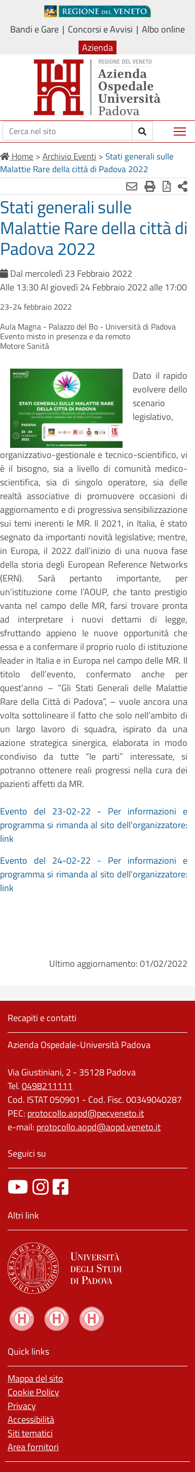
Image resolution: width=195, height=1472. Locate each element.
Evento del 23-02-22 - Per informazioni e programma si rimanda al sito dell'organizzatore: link (93, 824)
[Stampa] (149, 186)
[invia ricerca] (142, 131)
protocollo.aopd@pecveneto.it (85, 1113)
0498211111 (47, 1086)
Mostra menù (180, 127)
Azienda (97, 47)
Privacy (22, 1406)
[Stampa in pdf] (167, 186)
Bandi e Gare (34, 29)
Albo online (163, 29)
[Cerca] (67, 131)
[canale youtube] (18, 1187)
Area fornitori (33, 1447)
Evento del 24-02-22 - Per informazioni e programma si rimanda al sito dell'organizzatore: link (93, 874)
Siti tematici (30, 1433)
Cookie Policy (33, 1392)
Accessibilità (31, 1419)
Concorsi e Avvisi (100, 29)
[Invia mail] (131, 186)
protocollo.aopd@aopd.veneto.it (98, 1127)
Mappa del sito (35, 1378)
